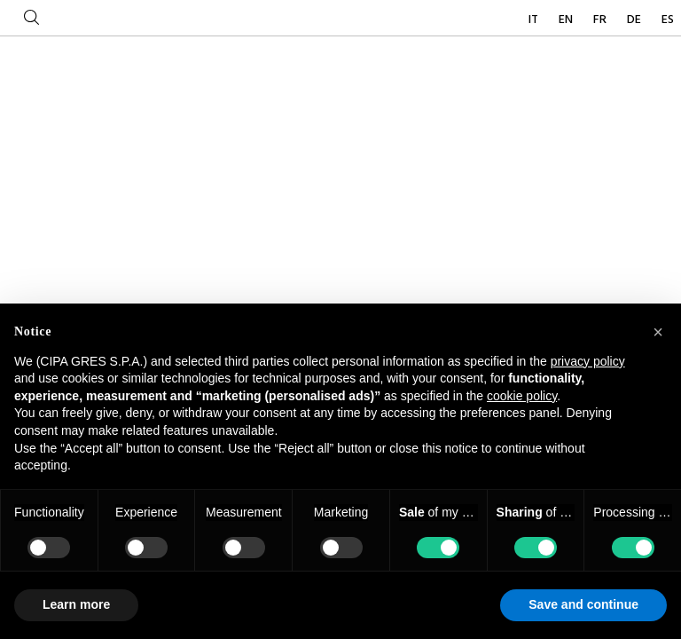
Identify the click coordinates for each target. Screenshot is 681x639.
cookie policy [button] (522, 396)
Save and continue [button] (583, 604)
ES (667, 20)
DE (635, 20)
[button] (658, 332)
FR (601, 20)
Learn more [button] (76, 604)
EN (567, 20)
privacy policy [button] (588, 361)
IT (534, 20)
